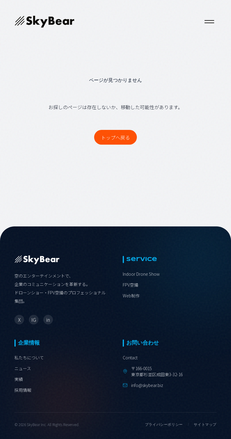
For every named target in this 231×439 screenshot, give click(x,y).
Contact (130, 358)
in (48, 319)
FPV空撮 (130, 285)
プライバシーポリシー (164, 424)
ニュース (22, 368)
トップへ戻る (115, 137)
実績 (18, 379)
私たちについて (29, 358)
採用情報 (22, 390)
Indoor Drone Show (141, 274)
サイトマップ (205, 424)
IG (33, 319)
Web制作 (131, 296)
